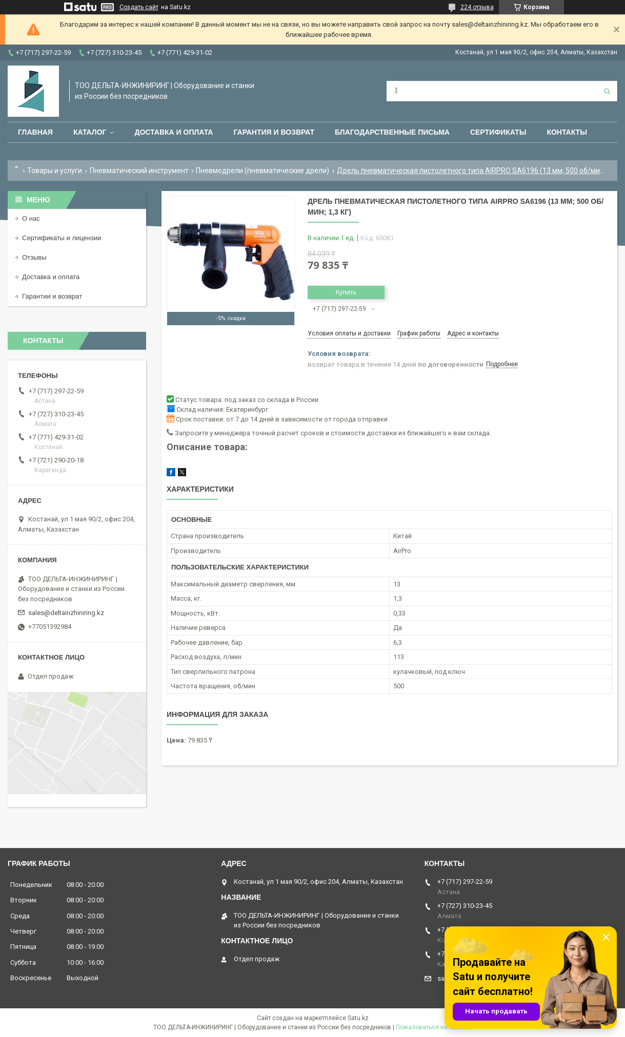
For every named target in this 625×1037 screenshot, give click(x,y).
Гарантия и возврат (273, 132)
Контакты (567, 132)
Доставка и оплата (173, 132)
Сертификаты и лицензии (61, 238)
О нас (31, 218)
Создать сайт (138, 7)
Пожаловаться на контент (434, 1027)
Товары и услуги (54, 170)
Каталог (90, 132)
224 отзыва (477, 7)
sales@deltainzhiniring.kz (66, 613)
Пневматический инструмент (139, 170)
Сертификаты (498, 132)
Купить (345, 292)
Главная (35, 132)
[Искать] (607, 91)
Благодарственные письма (392, 132)
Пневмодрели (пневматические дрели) (262, 170)
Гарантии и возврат (52, 296)
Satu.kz (358, 1018)
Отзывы (34, 257)
